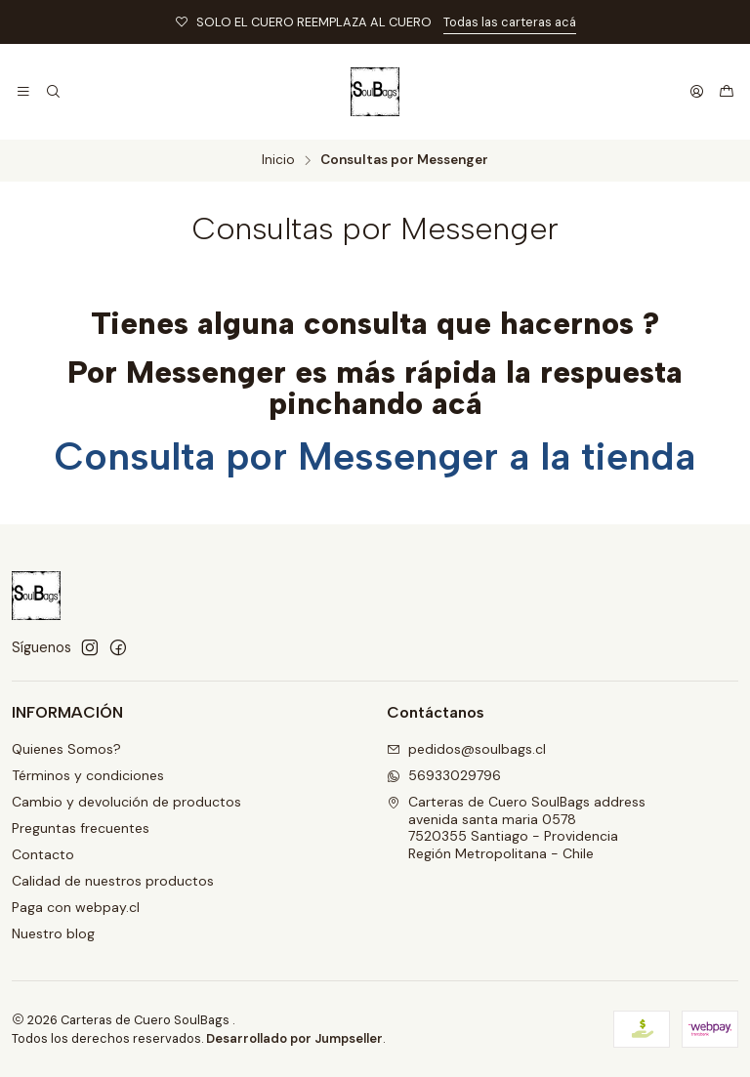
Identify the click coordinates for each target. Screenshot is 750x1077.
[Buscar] (52, 91)
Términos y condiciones (88, 775)
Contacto (43, 854)
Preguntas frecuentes (80, 828)
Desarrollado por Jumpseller (294, 1038)
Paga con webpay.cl (76, 907)
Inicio (278, 160)
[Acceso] (697, 91)
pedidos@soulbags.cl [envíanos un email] (466, 749)
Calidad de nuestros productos (113, 881)
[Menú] (23, 91)
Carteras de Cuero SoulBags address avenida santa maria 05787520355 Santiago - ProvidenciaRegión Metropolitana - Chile (516, 827)
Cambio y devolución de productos (126, 801)
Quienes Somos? (66, 749)
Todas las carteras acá (509, 22)
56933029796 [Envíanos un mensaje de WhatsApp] (444, 775)
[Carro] (726, 91)
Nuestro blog (53, 933)
